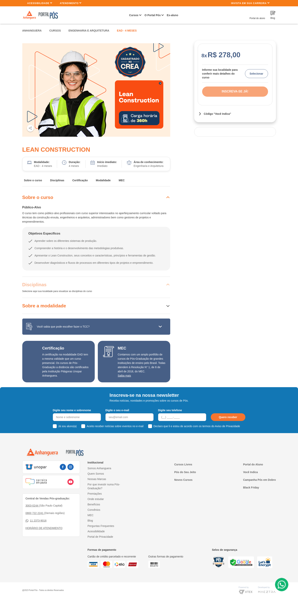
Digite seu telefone (170, 410)
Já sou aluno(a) (67, 426)
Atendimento (70, 3)
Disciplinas (57, 180)
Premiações (95, 493)
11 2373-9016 (36, 520)
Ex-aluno (172, 15)
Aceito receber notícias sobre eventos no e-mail (115, 426)
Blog (90, 520)
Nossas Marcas (97, 479)
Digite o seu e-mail (117, 410)
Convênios (94, 509)
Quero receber (228, 417)
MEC (122, 180)
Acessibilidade (39, 3)
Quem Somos (96, 473)
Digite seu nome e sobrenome (72, 410)
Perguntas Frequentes (101, 525)
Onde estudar (96, 499)
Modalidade (103, 180)
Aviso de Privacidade (227, 426)
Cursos (133, 15)
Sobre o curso (33, 180)
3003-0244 (32, 505)
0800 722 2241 (35, 513)
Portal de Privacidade (100, 536)
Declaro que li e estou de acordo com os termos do (197, 426)
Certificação (80, 180)
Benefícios (94, 504)
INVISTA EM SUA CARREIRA (250, 3)
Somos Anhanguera (99, 468)
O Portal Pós (152, 15)
